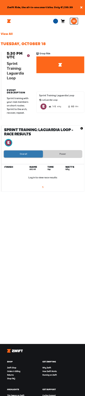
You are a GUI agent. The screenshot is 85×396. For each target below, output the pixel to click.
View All (7, 34)
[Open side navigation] (74, 21)
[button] (81, 7)
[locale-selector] (55, 21)
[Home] (9, 21)
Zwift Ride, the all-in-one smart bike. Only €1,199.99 (40, 7)
